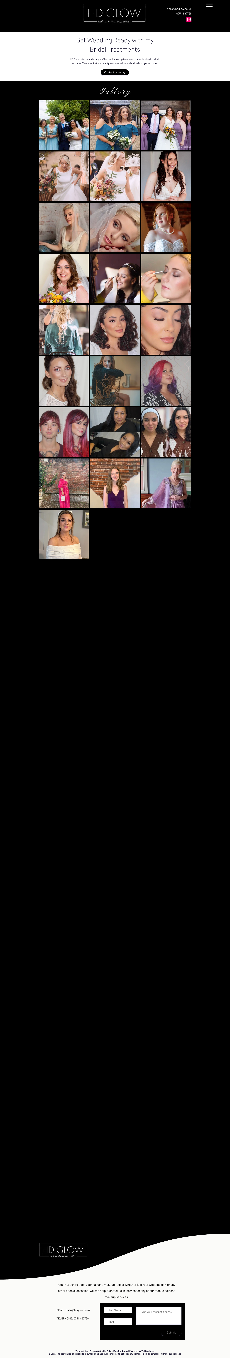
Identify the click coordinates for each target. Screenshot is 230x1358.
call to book (137, 63)
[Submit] (171, 1332)
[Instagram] (188, 19)
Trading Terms (121, 1351)
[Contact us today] (115, 72)
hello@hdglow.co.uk (179, 8)
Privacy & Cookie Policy (101, 1351)
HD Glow (74, 59)
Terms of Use (82, 1351)
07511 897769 (183, 13)
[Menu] (210, 5)
